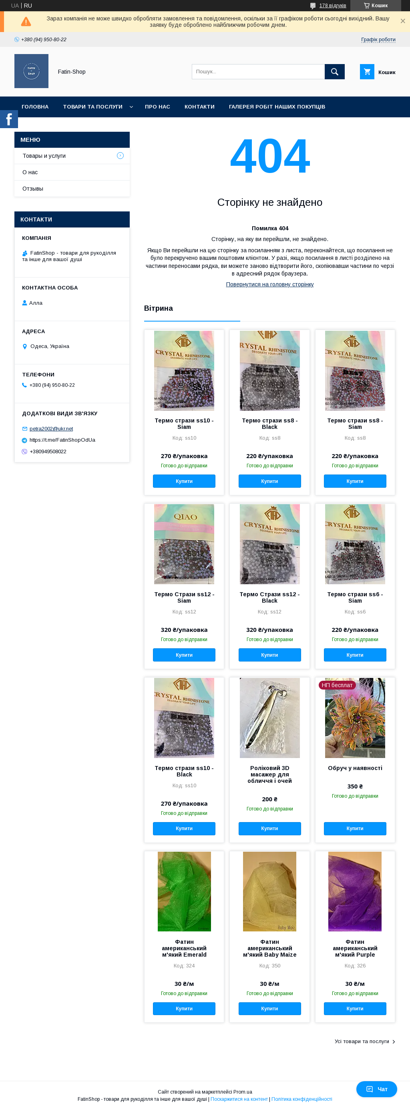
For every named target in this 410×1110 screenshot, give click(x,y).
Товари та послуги (93, 107)
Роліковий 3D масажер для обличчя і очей (269, 774)
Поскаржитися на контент (239, 1099)
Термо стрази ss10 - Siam (184, 423)
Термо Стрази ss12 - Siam (184, 597)
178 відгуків (333, 5)
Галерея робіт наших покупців (277, 107)
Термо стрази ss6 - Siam (355, 597)
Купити (184, 481)
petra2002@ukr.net (51, 429)
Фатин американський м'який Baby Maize (270, 948)
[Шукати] (335, 71)
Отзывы (32, 188)
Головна (35, 107)
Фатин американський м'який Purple (355, 948)
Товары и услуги (44, 156)
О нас (30, 172)
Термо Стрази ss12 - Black (269, 597)
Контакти (200, 107)
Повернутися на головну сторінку (270, 284)
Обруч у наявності (355, 768)
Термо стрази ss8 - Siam (355, 423)
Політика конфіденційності (301, 1099)
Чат (377, 1089)
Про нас (157, 107)
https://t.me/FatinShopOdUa (62, 440)
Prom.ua (242, 1092)
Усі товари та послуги (362, 1041)
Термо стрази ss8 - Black (270, 423)
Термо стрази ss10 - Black (184, 771)
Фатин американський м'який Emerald (184, 948)
